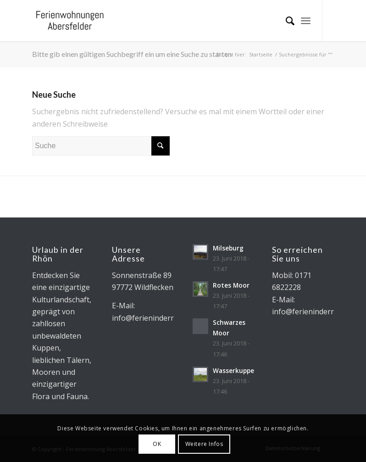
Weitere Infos (204, 444)
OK (157, 444)
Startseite (260, 54)
